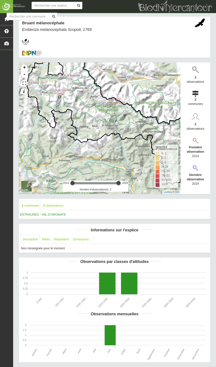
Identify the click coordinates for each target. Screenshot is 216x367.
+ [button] (24, 68)
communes (30, 205)
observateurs (53, 205)
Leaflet (167, 192)
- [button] (24, 74)
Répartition (61, 239)
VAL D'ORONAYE (54, 214)
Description (30, 239)
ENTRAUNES (29, 214)
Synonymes (81, 239)
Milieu (46, 239)
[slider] (72, 183)
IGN (177, 192)
